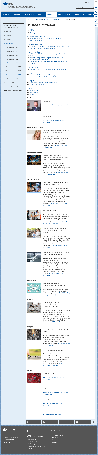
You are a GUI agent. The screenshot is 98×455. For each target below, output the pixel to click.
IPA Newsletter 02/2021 (14, 71)
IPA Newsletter (8, 43)
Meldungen (33, 33)
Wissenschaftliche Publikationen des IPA (11, 26)
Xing (53, 440)
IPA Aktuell (7, 35)
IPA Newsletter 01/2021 (14, 75)
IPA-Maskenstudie (35, 56)
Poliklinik (40, 14)
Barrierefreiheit (9, 440)
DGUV (87, 2)
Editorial (32, 31)
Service (31, 88)
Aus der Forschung (34, 52)
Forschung (16, 14)
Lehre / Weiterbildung (28, 14)
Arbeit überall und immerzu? (39, 84)
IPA (32, 19)
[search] (85, 7)
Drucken (31, 431)
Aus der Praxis (33, 67)
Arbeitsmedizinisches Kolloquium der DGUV (44, 83)
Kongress (32, 81)
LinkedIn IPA (32, 449)
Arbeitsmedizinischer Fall (37, 37)
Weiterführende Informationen (13, 91)
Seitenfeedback (58, 431)
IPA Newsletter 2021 (11, 63)
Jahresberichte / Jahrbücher (13, 87)
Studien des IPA (9, 83)
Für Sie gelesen (34, 90)
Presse (59, 14)
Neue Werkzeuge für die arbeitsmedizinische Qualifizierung (48, 69)
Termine (32, 94)
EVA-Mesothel (90, 14)
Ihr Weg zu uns (32, 441)
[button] (33, 422)
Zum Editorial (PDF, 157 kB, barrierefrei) (57, 105)
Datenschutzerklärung (11, 437)
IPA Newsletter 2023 (11, 55)
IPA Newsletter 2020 (11, 79)
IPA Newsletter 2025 (11, 47)
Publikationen (50, 14)
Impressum (7, 435)
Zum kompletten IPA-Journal (53, 415)
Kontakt (92, 2)
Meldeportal (8, 442)
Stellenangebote (33, 444)
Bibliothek (67, 14)
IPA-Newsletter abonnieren (36, 446)
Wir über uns (6, 14)
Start (28, 19)
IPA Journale (7, 31)
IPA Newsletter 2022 (11, 59)
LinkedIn (55, 442)
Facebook (55, 437)
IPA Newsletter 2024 (11, 51)
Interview (32, 73)
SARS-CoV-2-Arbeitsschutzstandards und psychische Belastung (50, 54)
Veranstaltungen (78, 14)
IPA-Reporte (7, 39)
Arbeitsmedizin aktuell (36, 44)
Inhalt (31, 29)
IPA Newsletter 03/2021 (14, 67)
